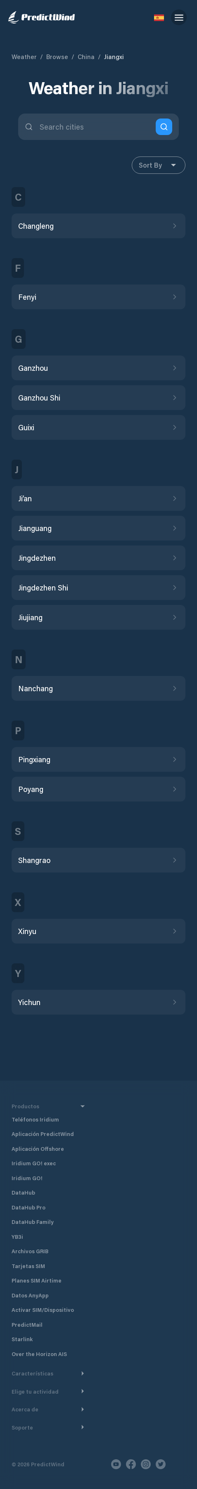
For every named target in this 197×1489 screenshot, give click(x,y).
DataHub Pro (28, 1207)
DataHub (23, 1192)
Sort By (158, 165)
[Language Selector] (159, 17)
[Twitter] (161, 1464)
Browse (57, 56)
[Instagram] (146, 1464)
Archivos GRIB (30, 1250)
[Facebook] (131, 1464)
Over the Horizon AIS (39, 1353)
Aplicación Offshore (38, 1148)
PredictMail (27, 1324)
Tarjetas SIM (28, 1265)
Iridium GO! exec (34, 1163)
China (86, 56)
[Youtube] (116, 1464)
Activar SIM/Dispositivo (43, 1309)
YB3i (17, 1236)
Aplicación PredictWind (43, 1133)
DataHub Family (33, 1221)
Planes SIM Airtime (37, 1280)
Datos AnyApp (30, 1295)
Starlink (22, 1338)
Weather (24, 56)
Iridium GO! (27, 1177)
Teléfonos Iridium (35, 1119)
